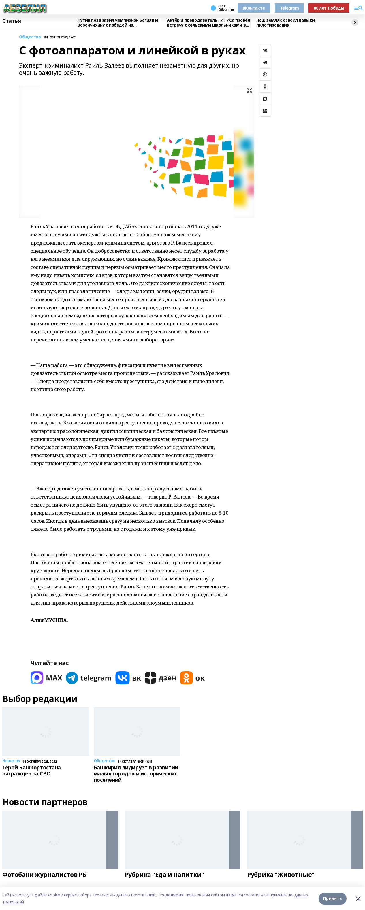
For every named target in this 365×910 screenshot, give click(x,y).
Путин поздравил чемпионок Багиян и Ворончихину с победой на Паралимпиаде (118, 22)
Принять (332, 898)
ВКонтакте (254, 8)
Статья (11, 21)
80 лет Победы (329, 8)
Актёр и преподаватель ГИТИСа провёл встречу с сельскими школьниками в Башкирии (208, 22)
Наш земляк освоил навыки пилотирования (285, 22)
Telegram (289, 8)
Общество (30, 37)
